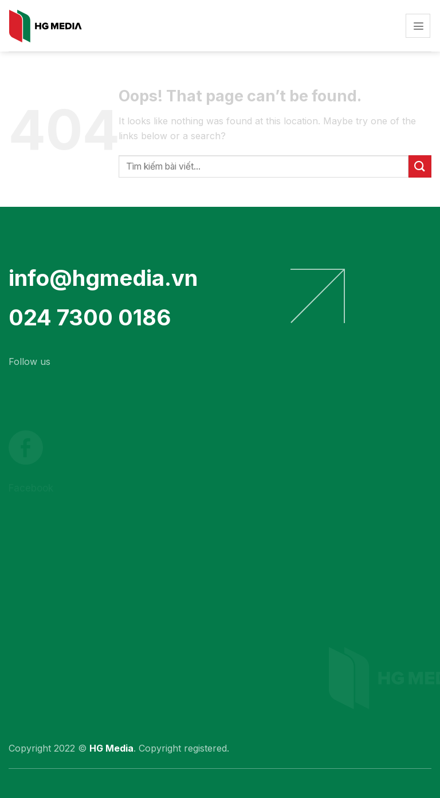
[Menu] (418, 26)
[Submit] (419, 166)
